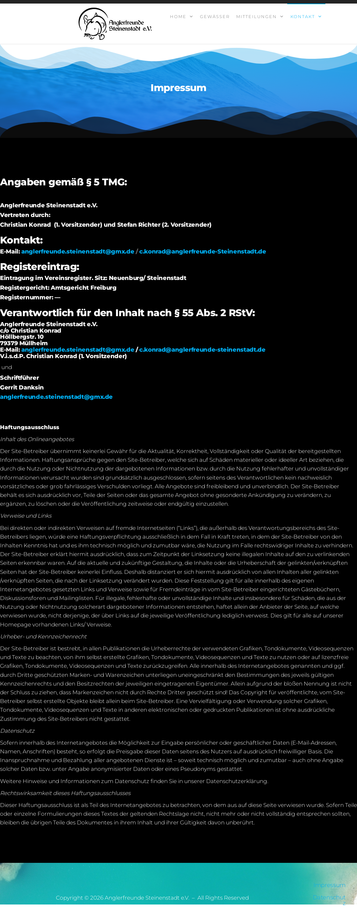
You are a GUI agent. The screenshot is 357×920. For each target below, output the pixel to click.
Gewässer (215, 16)
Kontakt (302, 16)
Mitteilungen (256, 16)
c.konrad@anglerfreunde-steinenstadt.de (202, 349)
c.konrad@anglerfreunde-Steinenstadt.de (202, 251)
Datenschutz (329, 900)
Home (178, 16)
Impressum (329, 885)
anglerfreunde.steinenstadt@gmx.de (77, 251)
